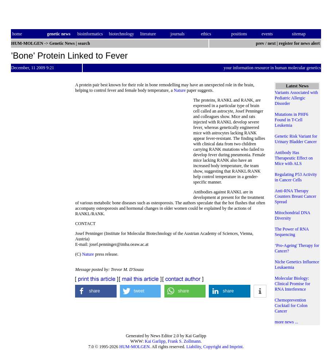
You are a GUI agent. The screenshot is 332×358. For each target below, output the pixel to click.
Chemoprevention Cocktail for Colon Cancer (291, 306)
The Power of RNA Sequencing (292, 232)
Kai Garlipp (155, 341)
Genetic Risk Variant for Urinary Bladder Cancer (296, 139)
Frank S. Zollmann (184, 341)
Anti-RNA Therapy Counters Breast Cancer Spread (295, 196)
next (271, 43)
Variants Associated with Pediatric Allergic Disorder (296, 98)
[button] (95, 291)
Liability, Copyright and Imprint (214, 346)
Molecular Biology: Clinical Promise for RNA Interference (292, 284)
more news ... (286, 321)
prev (260, 43)
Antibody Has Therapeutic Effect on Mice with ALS (294, 158)
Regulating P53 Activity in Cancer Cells (296, 177)
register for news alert (300, 43)
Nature (180, 90)
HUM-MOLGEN (134, 346)
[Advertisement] (134, 147)
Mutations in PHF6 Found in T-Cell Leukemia (291, 120)
